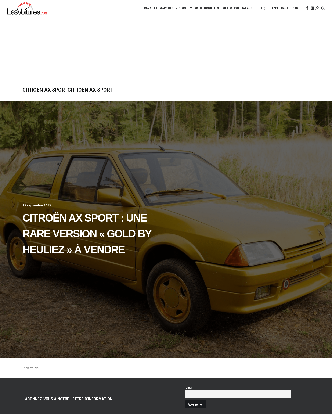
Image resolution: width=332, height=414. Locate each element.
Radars (246, 8)
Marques (166, 8)
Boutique (262, 8)
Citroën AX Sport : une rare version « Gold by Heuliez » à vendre (86, 234)
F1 (155, 8)
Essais (147, 8)
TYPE (275, 8)
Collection (230, 8)
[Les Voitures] (27, 8)
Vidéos (181, 8)
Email (189, 387)
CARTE (285, 8)
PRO (295, 8)
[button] (306, 8)
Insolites (211, 8)
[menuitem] (147, 8)
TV (190, 8)
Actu (198, 8)
